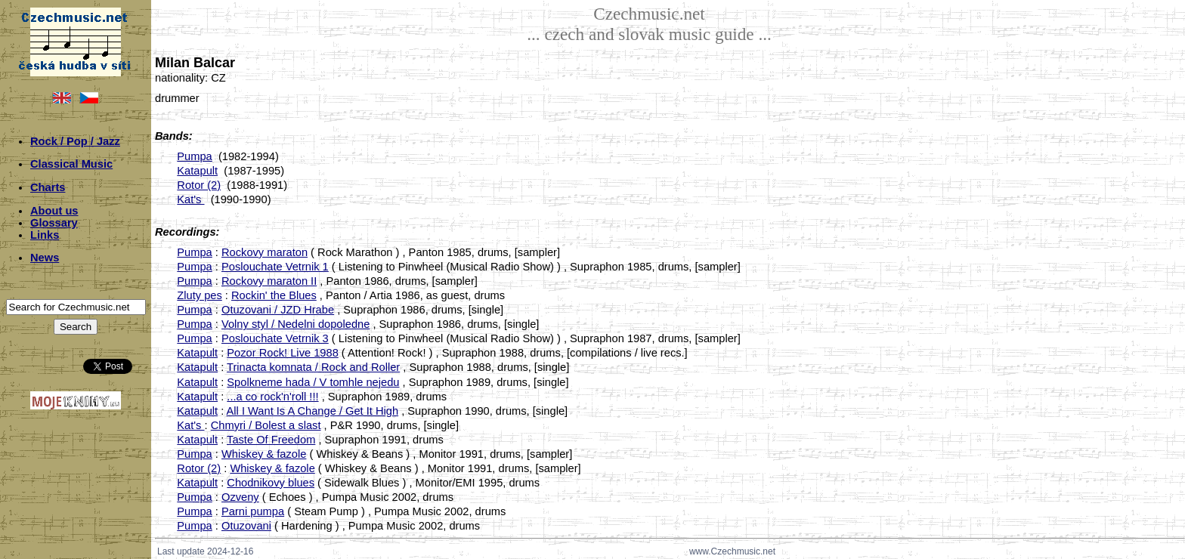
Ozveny (240, 497)
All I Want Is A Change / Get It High (313, 411)
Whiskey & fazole (263, 454)
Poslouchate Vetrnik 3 (275, 338)
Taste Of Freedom (271, 440)
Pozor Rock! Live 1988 (282, 353)
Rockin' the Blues (274, 295)
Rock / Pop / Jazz (75, 141)
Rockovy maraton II (269, 281)
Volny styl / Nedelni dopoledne (295, 324)
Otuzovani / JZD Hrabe (277, 310)
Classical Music (71, 164)
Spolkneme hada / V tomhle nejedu (313, 382)
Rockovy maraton (264, 252)
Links (44, 235)
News (44, 258)
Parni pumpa (252, 511)
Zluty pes (199, 295)
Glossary (54, 223)
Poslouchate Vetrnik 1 (275, 267)
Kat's (190, 199)
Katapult (197, 171)
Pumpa (194, 156)
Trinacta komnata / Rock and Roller (313, 367)
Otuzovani (246, 526)
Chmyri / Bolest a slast (266, 425)
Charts (47, 187)
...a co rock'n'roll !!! (272, 397)
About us (54, 211)
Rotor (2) (199, 185)
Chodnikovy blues (270, 483)
